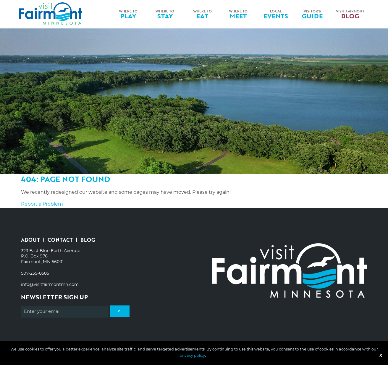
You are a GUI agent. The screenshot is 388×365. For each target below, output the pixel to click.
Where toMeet (238, 14)
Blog (87, 239)
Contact (60, 239)
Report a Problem (42, 204)
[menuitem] (129, 14)
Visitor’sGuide (312, 14)
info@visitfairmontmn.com (50, 285)
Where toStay (165, 14)
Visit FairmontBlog (350, 14)
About (30, 239)
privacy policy (192, 356)
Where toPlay (128, 14)
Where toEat (202, 14)
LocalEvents (275, 14)
